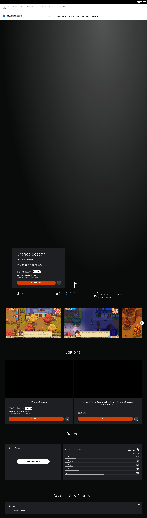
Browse (95, 14)
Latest (50, 14)
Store (53, 7)
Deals (71, 14)
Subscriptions (83, 14)
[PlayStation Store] (13, 13)
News (47, 7)
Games (10, 7)
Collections (61, 14)
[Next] (142, 321)
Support (61, 7)
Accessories (38, 7)
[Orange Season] (33, 320)
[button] (66, 293)
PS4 (22, 7)
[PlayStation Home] (4, 6)
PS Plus (29, 7)
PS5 (16, 7)
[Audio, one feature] (73, 506)
